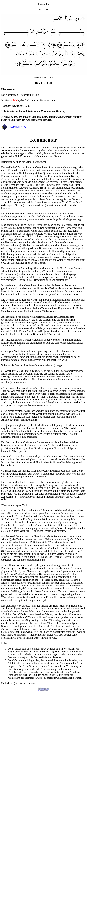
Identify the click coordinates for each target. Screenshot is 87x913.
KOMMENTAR (19, 127)
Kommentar (43, 140)
